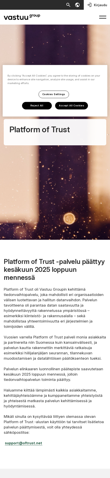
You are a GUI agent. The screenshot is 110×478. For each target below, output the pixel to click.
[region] (55, 91)
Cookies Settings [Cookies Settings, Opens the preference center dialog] (53, 94)
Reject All (36, 105)
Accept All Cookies (71, 105)
